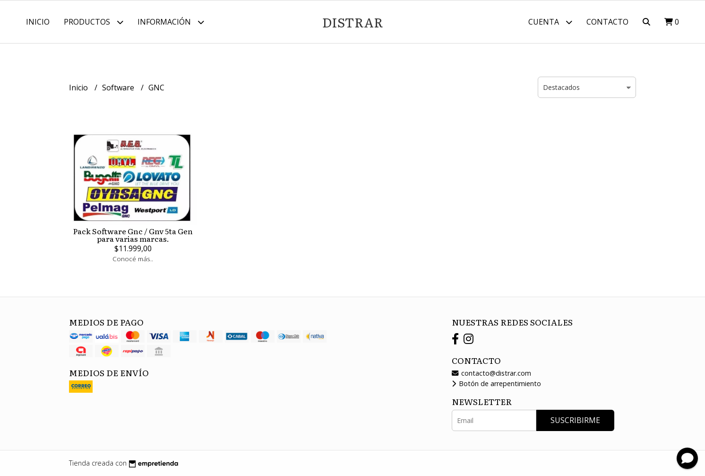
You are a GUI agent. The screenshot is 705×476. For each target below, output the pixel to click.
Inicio (38, 22)
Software (119, 87)
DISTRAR (352, 21)
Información (171, 22)
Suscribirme (575, 420)
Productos (93, 22)
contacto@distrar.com (491, 373)
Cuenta (550, 22)
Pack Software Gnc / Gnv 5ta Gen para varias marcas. (133, 234)
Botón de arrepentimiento (496, 383)
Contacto (607, 22)
